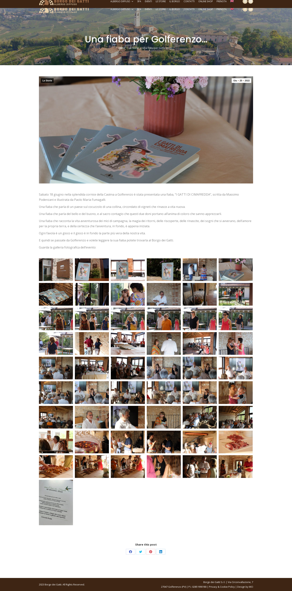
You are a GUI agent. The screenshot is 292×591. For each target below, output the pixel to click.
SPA (139, 9)
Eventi (148, 9)
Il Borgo (174, 9)
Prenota (222, 9)
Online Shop (205, 9)
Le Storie (161, 9)
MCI (251, 586)
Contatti (189, 9)
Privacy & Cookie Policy (222, 586)
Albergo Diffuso (122, 9)
